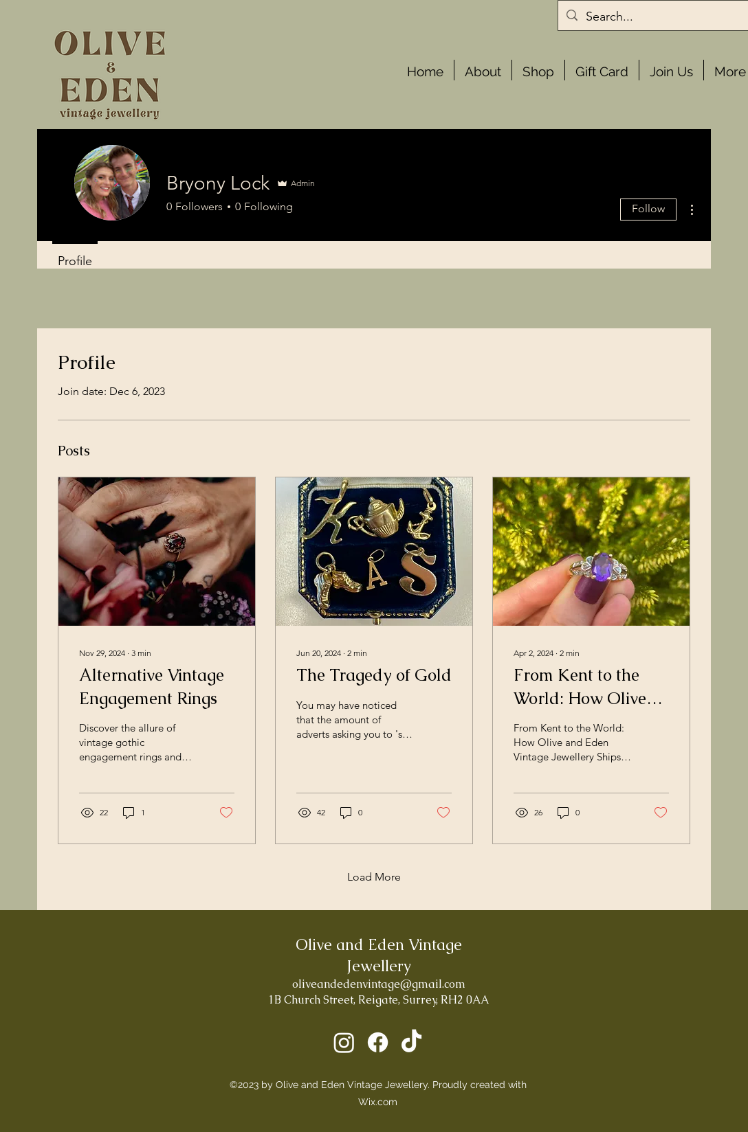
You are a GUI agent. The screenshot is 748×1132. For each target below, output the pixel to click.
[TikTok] (411, 1042)
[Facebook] (377, 1042)
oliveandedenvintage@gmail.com (378, 984)
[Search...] (662, 17)
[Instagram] (344, 1042)
